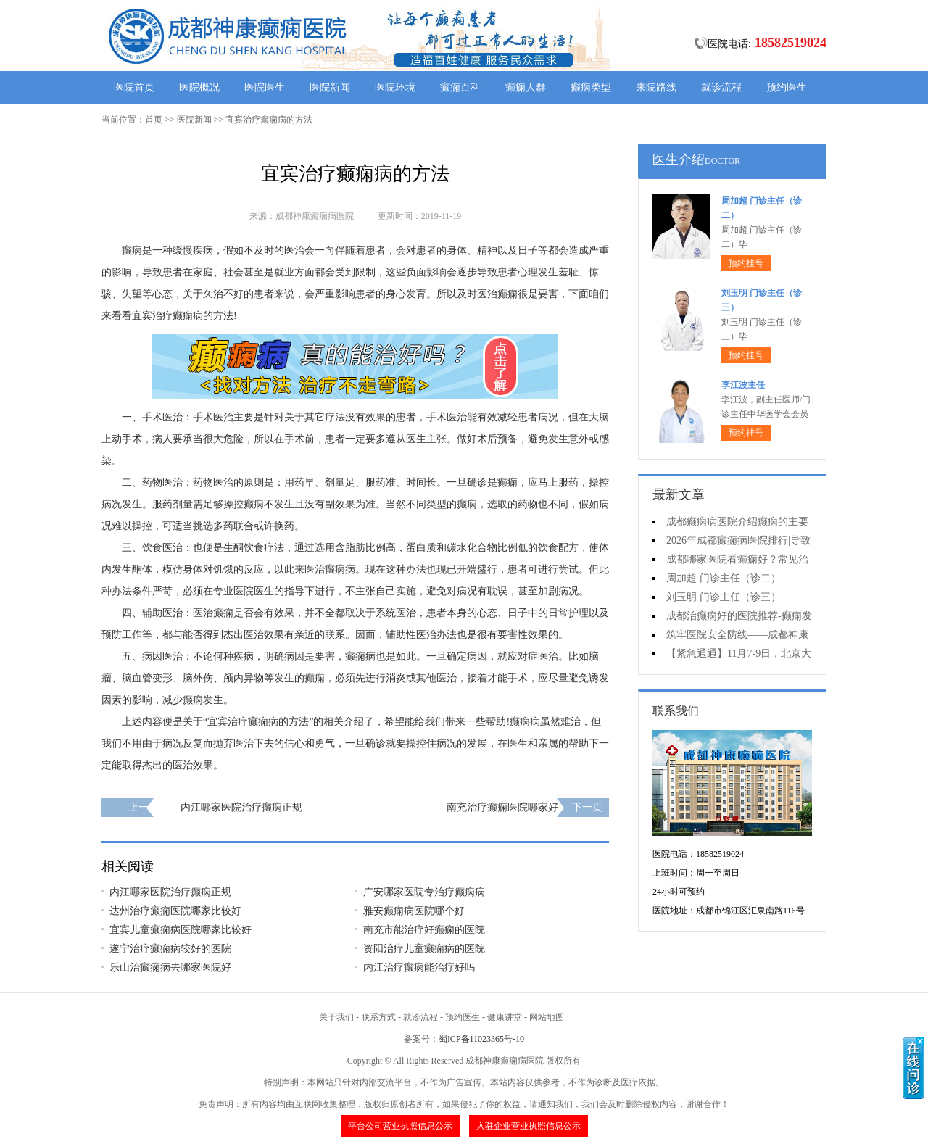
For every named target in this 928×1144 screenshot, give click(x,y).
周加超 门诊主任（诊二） (723, 578)
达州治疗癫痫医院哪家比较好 (175, 910)
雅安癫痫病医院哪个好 (414, 910)
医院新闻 (330, 87)
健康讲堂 (504, 1017)
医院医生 (264, 87)
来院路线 (656, 87)
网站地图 (546, 1017)
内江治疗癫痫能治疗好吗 (419, 967)
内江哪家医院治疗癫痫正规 (241, 807)
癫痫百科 (460, 87)
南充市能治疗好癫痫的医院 (424, 929)
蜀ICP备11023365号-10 (481, 1039)
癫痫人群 (525, 87)
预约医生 (786, 87)
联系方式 (378, 1017)
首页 (153, 120)
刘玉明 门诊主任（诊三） (723, 597)
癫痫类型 (591, 87)
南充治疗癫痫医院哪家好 (502, 807)
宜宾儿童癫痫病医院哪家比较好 (180, 929)
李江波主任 (743, 385)
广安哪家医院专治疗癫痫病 (424, 892)
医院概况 (199, 87)
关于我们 (336, 1017)
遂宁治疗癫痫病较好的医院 (170, 948)
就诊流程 (721, 87)
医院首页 (134, 87)
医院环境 (395, 87)
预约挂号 (746, 263)
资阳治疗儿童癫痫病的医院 (424, 948)
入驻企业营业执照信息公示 (528, 1126)
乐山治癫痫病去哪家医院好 (170, 967)
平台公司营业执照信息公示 (400, 1126)
